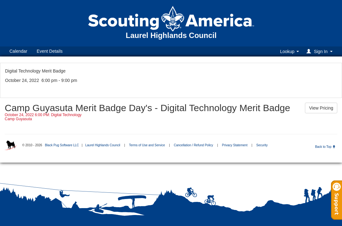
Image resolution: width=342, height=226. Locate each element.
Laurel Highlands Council (102, 145)
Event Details (49, 51)
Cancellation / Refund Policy (193, 145)
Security (262, 145)
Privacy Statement (234, 145)
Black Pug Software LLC (62, 145)
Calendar (18, 51)
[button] (320, 51)
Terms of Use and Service (147, 145)
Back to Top (325, 146)
